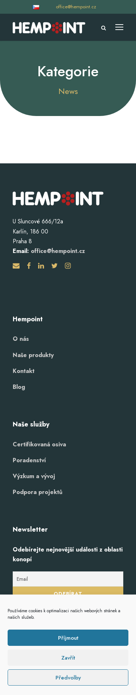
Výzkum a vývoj (34, 476)
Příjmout (68, 638)
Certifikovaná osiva (39, 444)
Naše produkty (33, 355)
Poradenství (29, 460)
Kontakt (23, 371)
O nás (21, 339)
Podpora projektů (37, 492)
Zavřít (68, 658)
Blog (19, 387)
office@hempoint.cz (76, 6)
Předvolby (68, 678)
